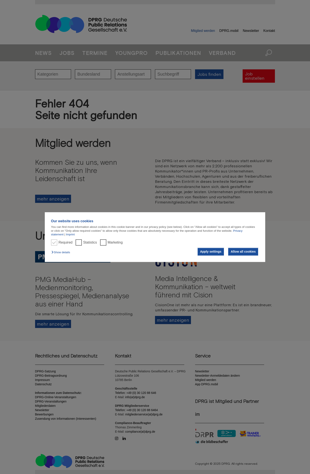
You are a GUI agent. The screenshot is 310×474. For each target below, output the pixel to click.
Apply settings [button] (210, 251)
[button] (62, 252)
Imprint (70, 234)
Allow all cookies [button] (243, 251)
